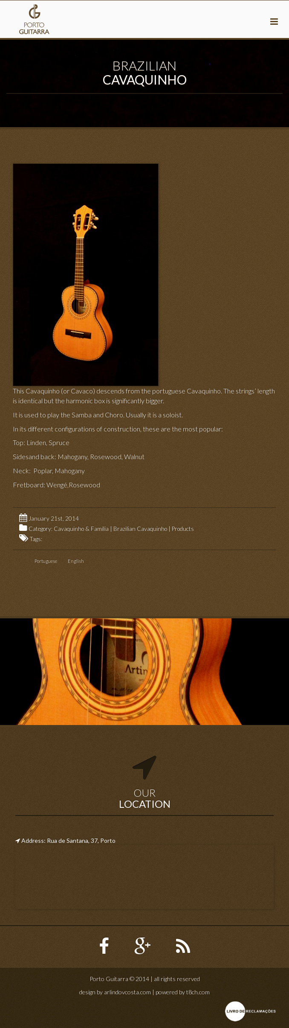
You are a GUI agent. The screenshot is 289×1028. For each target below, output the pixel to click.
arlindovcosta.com (127, 992)
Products (183, 528)
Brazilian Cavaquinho (140, 528)
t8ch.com (198, 992)
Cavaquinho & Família (81, 528)
